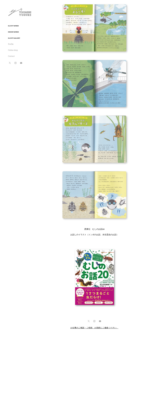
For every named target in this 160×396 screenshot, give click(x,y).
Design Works (13, 32)
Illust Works (13, 26)
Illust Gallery (14, 38)
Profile (11, 44)
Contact (11, 56)
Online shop (13, 50)
